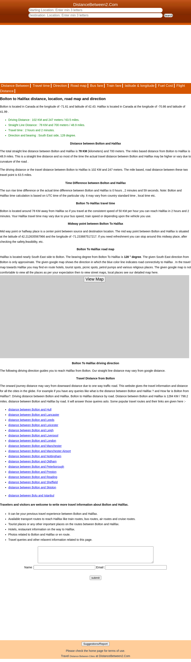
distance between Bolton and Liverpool (33, 435)
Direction (60, 86)
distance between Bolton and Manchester (35, 445)
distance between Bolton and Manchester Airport (39, 451)
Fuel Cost (165, 86)
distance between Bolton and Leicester (33, 425)
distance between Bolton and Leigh (31, 430)
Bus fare (96, 86)
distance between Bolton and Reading (32, 477)
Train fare (114, 86)
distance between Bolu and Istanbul (31, 495)
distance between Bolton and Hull (29, 409)
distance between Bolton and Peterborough (36, 466)
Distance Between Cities (82, 659)
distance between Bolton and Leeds (31, 420)
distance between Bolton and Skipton (32, 487)
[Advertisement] (95, 54)
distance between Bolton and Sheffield (33, 482)
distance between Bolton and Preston (32, 471)
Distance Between (15, 86)
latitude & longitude (139, 86)
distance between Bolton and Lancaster (33, 414)
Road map (79, 86)
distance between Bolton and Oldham (32, 461)
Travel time (41, 86)
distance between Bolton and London (32, 440)
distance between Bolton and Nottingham (34, 456)
